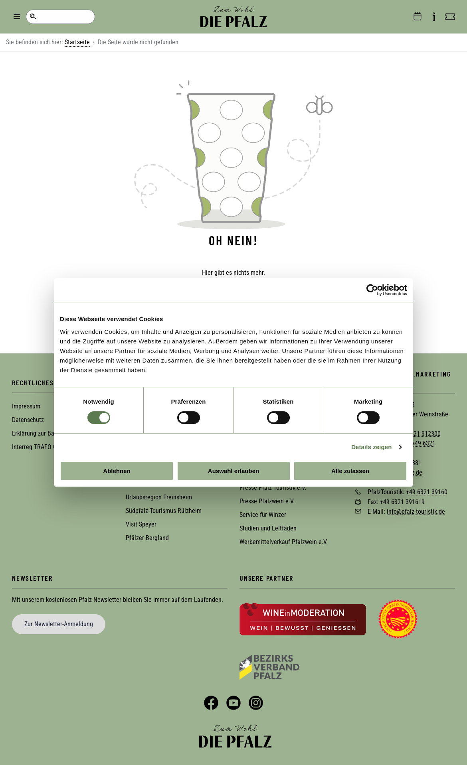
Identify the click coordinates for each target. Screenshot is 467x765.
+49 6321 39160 (426, 491)
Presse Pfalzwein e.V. (267, 500)
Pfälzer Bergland (147, 537)
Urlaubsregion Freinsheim (159, 496)
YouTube (233, 702)
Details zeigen (371, 447)
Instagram (256, 702)
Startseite (77, 42)
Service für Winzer (262, 514)
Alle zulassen (350, 470)
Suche (33, 17)
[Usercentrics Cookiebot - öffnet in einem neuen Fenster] (372, 290)
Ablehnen (116, 470)
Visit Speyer (141, 523)
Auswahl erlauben (233, 470)
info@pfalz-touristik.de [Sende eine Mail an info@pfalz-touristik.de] (416, 511)
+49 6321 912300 (418, 432)
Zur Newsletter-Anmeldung (58, 623)
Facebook (211, 702)
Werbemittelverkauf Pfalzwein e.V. (283, 541)
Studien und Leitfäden (268, 527)
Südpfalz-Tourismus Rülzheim (164, 510)
